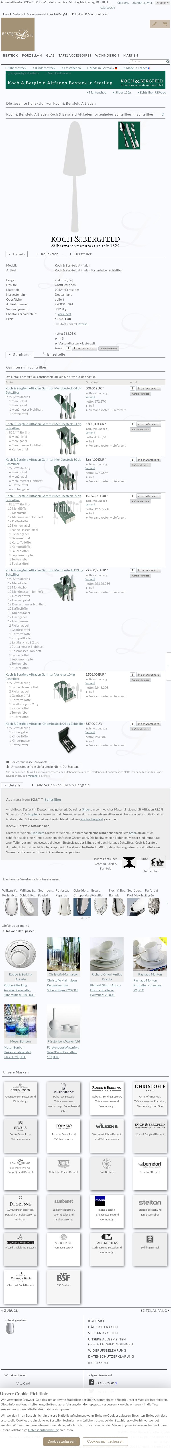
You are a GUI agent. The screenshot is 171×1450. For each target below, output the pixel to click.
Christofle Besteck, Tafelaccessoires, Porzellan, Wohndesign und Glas (150, 1095)
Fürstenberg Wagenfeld (63, 1023)
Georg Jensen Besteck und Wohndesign (20, 1093)
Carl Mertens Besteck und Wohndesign (107, 1244)
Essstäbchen (72, 68)
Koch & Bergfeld (58, 14)
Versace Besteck (64, 1241)
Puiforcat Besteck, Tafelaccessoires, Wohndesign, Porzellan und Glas (64, 1098)
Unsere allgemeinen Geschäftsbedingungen (110, 1342)
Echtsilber (53, 799)
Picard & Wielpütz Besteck (20, 1241)
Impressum (98, 1362)
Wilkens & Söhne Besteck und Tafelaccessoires (107, 1131)
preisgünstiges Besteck (23, 73)
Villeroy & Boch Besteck (20, 1279)
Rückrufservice (142, 2)
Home (5, 14)
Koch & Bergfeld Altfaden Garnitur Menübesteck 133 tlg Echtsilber (44, 572)
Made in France (137, 68)
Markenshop (97, 92)
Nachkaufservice (59, 73)
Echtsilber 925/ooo (83, 14)
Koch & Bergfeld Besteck (150, 1128)
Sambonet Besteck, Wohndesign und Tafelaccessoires (64, 1208)
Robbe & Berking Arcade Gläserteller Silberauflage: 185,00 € (19, 990)
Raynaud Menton (150, 956)
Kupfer (33, 814)
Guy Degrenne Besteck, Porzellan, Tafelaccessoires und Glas (20, 1208)
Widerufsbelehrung (107, 1350)
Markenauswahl (36, 14)
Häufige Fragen (103, 1327)
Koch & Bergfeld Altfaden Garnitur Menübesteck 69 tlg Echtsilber (44, 498)
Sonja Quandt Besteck (20, 1166)
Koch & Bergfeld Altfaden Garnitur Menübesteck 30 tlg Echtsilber (44, 462)
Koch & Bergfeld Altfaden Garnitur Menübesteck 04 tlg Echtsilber (44, 391)
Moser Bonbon (20, 1023)
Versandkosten (103, 1333)
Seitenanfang (154, 1310)
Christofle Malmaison (63, 956)
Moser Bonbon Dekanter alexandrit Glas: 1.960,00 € (17, 1052)
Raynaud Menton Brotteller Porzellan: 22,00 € (147, 985)
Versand (83, 324)
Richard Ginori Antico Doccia (107, 959)
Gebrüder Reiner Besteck (64, 1166)
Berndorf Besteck (150, 1166)
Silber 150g (123, 92)
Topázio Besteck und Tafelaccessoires (64, 1131)
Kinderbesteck (45, 68)
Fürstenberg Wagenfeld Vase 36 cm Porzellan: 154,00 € (63, 1052)
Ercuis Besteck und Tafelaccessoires (20, 1131)
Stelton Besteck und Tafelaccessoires (150, 1206)
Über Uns (123, 2)
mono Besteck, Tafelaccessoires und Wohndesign (107, 1208)
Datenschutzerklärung (111, 1356)
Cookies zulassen (61, 1441)
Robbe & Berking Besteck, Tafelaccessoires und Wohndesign (107, 1095)
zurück (10, 1310)
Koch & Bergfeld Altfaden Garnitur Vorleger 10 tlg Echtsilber (44, 677)
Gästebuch (107, 7)
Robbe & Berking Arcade (20, 959)
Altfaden (103, 14)
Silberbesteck (17, 68)
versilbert (64, 314)
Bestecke (18, 14)
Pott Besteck (107, 1166)
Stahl (132, 833)
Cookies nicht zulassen (105, 1441)
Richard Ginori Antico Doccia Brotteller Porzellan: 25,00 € (105, 990)
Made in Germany (102, 68)
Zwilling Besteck (150, 1241)
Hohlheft (37, 833)
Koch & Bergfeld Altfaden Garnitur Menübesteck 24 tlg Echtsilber (44, 426)
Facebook (104, 1383)
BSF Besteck (64, 1279)
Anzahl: (60, 348)
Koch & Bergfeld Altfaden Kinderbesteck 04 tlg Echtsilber (45, 724)
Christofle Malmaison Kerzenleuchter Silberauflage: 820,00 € (62, 985)
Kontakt (96, 1321)
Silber (86, 809)
